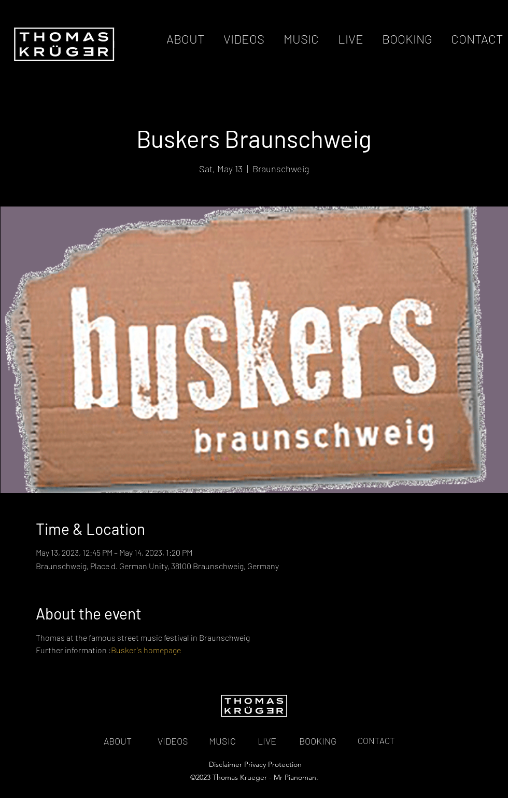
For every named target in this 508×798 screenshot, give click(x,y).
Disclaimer (225, 764)
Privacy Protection (273, 764)
